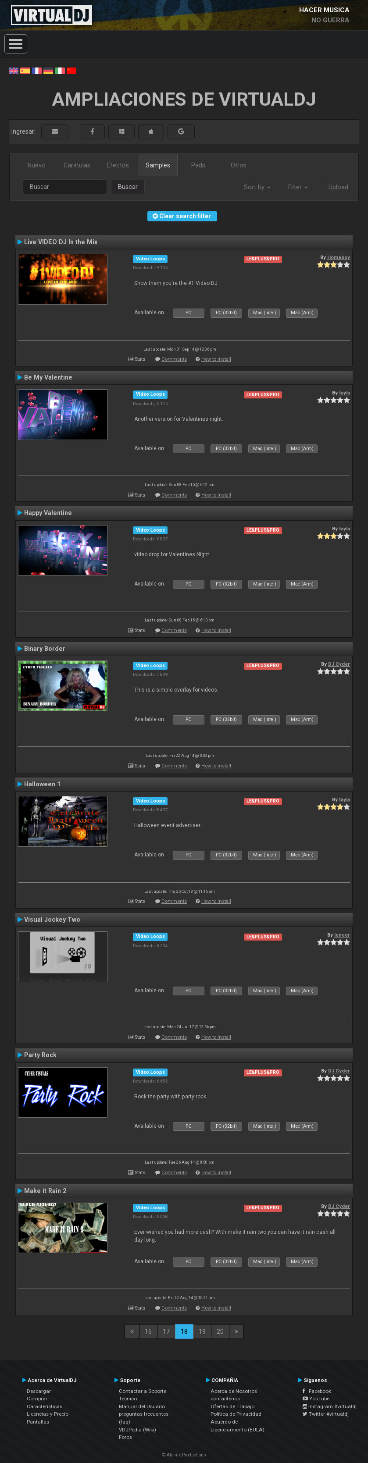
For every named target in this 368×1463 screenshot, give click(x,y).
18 (184, 1331)
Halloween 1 (42, 784)
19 (202, 1331)
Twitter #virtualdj (326, 1414)
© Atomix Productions (184, 1455)
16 (148, 1331)
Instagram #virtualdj (330, 1406)
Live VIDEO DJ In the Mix (60, 241)
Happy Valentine (48, 512)
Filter (298, 187)
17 (166, 1331)
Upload (338, 187)
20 (220, 1331)
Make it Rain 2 (45, 1190)
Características (44, 1406)
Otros (239, 165)
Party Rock (40, 1054)
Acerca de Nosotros (234, 1391)
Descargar (39, 1391)
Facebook (317, 1391)
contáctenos (225, 1399)
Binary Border (44, 648)
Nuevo (37, 165)
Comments (174, 359)
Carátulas (77, 165)
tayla (344, 393)
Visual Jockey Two (52, 919)
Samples (158, 165)
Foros (125, 1437)
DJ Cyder (339, 664)
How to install (216, 359)
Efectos (118, 165)
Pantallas (38, 1422)
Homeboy (338, 257)
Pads (198, 165)
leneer (342, 935)
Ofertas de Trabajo (232, 1406)
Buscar (128, 186)
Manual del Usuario (142, 1406)
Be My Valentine (48, 377)
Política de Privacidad (236, 1414)
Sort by (257, 187)
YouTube (316, 1399)
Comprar (37, 1399)
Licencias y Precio (47, 1414)
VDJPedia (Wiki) (137, 1430)
